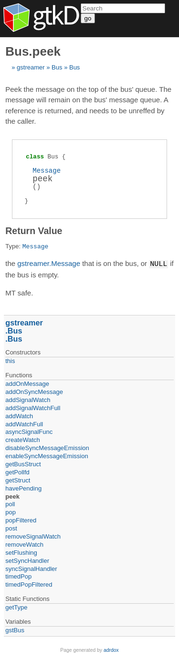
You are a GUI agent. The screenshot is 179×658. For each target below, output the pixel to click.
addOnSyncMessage (34, 391)
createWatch (22, 439)
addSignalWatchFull (32, 407)
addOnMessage (27, 383)
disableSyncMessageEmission (47, 447)
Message (46, 170)
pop (10, 511)
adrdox (111, 649)
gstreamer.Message (48, 264)
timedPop (18, 575)
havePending (23, 487)
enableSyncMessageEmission (46, 455)
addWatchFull (24, 423)
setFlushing (21, 552)
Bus (57, 67)
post (11, 527)
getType (16, 606)
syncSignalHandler (31, 568)
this (10, 360)
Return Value (33, 231)
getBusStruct (23, 463)
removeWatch (24, 544)
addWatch (19, 415)
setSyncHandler (27, 560)
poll (10, 503)
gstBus (14, 629)
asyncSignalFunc (29, 431)
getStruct (17, 479)
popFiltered (20, 519)
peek (12, 496)
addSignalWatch (27, 399)
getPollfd (17, 471)
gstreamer (31, 67)
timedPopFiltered (28, 584)
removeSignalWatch (33, 536)
